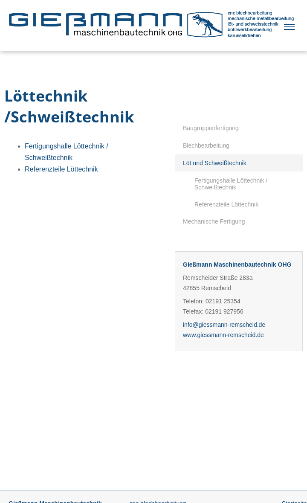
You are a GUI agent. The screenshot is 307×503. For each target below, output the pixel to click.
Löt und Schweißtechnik (214, 163)
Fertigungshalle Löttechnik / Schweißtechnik (230, 184)
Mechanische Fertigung (214, 221)
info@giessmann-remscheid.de (224, 324)
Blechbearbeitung (206, 145)
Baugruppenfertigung (211, 128)
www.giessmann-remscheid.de (223, 334)
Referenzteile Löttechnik (226, 204)
